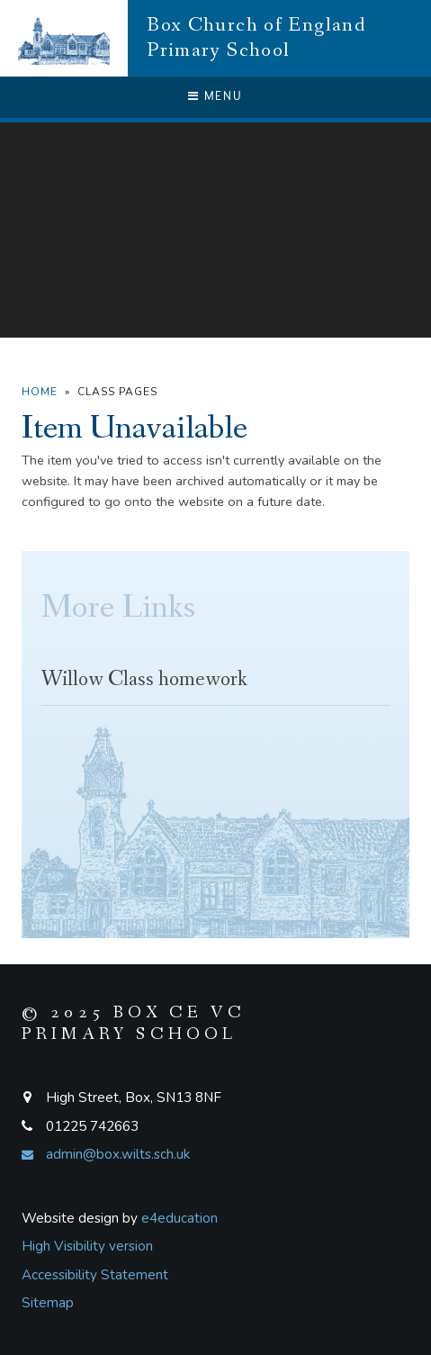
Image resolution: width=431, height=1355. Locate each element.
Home (40, 391)
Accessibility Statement (95, 1275)
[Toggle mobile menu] (215, 97)
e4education (179, 1218)
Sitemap (48, 1303)
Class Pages (117, 391)
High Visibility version (87, 1246)
